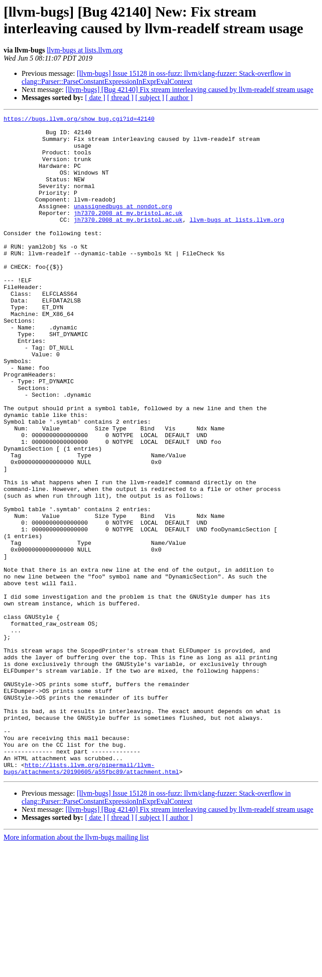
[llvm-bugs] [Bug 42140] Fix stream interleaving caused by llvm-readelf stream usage (189, 89)
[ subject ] (149, 97)
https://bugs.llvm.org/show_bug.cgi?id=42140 (79, 120)
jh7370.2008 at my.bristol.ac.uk (128, 233)
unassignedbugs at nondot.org (123, 225)
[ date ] (95, 97)
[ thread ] (120, 97)
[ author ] (179, 97)
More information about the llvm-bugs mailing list (76, 969)
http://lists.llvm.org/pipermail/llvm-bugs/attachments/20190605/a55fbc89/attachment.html (91, 899)
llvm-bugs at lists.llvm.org (85, 50)
